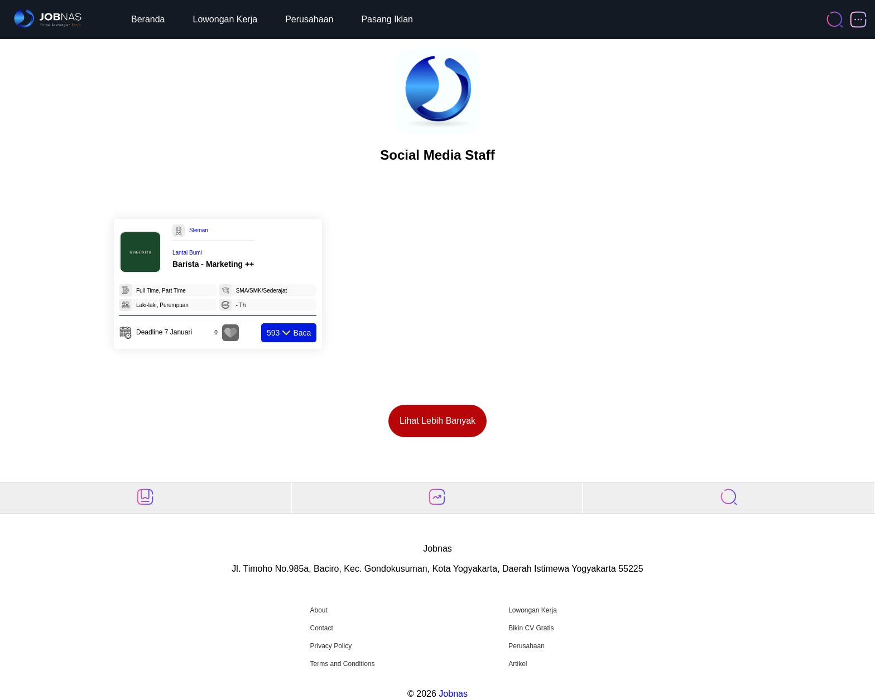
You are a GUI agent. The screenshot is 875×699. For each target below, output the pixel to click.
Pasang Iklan (387, 19)
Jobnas (453, 693)
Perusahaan (309, 19)
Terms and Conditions (342, 664)
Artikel (517, 664)
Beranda (148, 19)
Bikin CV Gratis (531, 628)
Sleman (198, 230)
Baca (289, 332)
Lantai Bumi (187, 253)
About (318, 610)
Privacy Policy (331, 646)
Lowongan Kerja (225, 19)
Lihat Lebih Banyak (437, 420)
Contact (321, 628)
